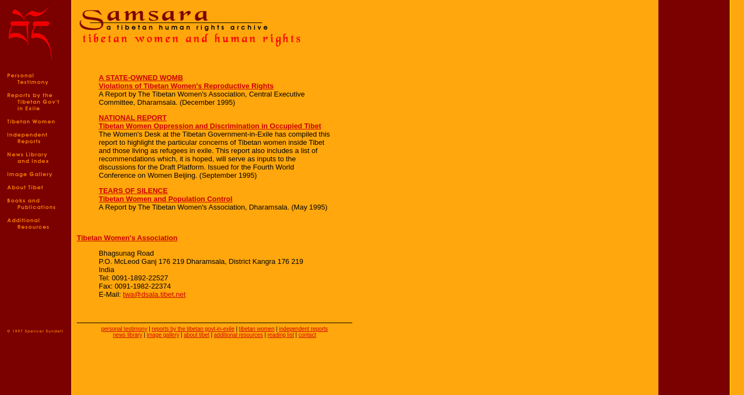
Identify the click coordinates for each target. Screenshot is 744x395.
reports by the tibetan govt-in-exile (193, 329)
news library (127, 335)
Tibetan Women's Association (127, 238)
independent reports (303, 329)
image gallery (162, 335)
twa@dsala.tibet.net (154, 294)
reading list (280, 335)
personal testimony (124, 329)
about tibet (197, 335)
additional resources (238, 335)
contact (307, 335)
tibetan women (256, 329)
